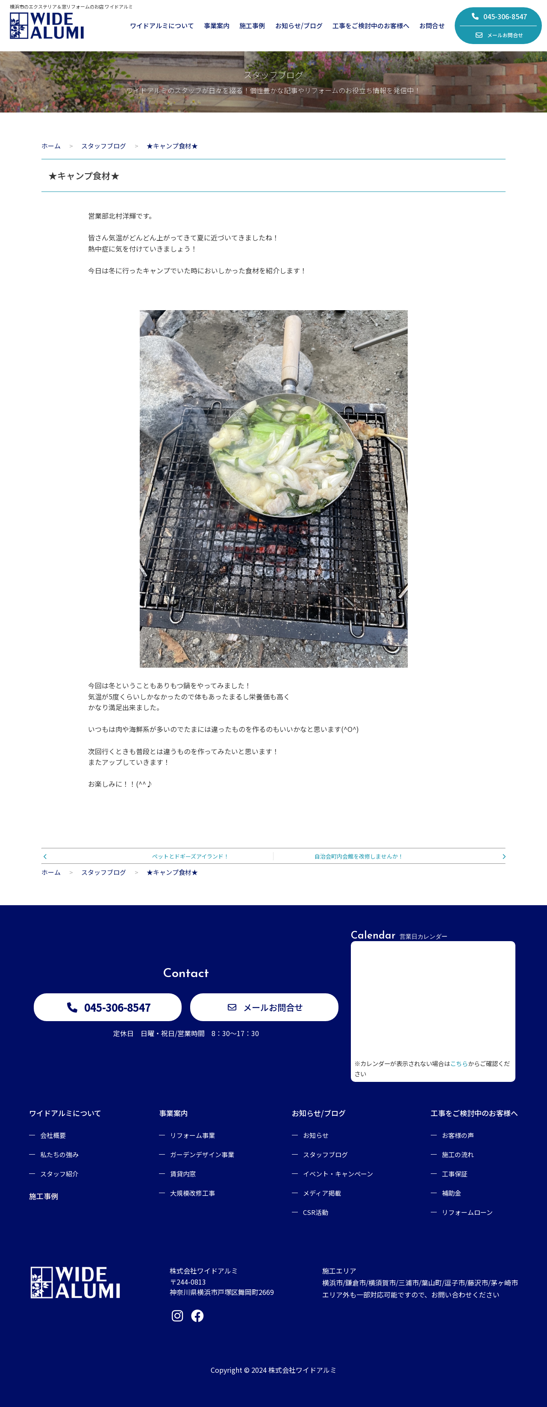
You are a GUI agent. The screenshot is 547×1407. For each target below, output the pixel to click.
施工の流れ (458, 1154)
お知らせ (316, 1135)
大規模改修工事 (192, 1192)
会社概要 (53, 1135)
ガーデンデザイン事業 (202, 1154)
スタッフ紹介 (59, 1173)
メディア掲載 (322, 1192)
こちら (459, 1063)
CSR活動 (315, 1212)
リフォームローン (467, 1212)
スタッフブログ (325, 1154)
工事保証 (455, 1173)
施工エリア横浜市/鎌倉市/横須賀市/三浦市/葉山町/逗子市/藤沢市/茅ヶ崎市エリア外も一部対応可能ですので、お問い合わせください (420, 1282)
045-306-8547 (499, 16)
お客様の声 (458, 1135)
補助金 (451, 1192)
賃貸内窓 (183, 1173)
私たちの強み (59, 1154)
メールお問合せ (499, 35)
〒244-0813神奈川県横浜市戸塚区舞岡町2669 (222, 1287)
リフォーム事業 (192, 1135)
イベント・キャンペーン (338, 1173)
